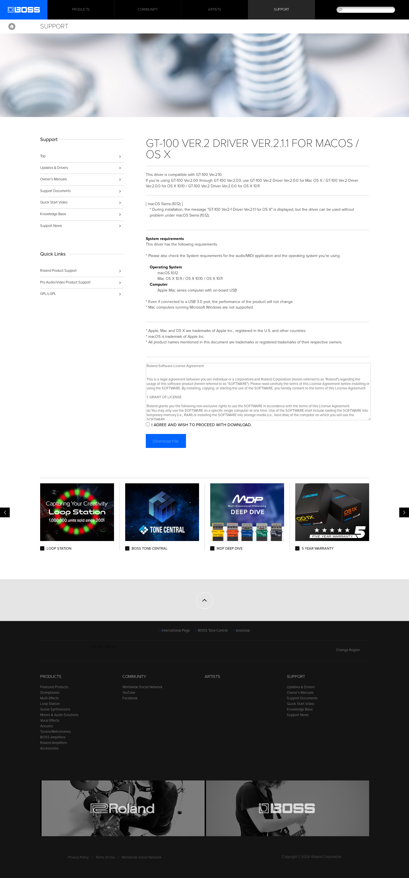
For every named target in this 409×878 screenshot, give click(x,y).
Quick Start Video (53, 202)
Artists (214, 10)
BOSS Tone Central (213, 630)
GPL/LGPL (48, 294)
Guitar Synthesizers (55, 709)
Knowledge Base (53, 214)
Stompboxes (49, 692)
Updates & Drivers (54, 168)
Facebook (130, 698)
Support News (51, 226)
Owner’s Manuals (53, 179)
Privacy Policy (78, 857)
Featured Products (54, 687)
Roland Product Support (58, 270)
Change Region (352, 650)
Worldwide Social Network (142, 687)
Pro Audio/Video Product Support (65, 282)
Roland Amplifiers (53, 743)
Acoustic (46, 726)
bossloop (243, 630)
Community (147, 10)
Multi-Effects (49, 698)
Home (12, 26)
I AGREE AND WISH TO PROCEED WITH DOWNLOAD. (202, 424)
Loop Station (50, 704)
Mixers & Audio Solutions (59, 715)
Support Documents (55, 191)
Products (50, 676)
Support (281, 10)
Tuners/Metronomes (55, 731)
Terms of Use (105, 857)
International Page (176, 630)
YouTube (128, 692)
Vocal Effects (49, 720)
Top (42, 156)
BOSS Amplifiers (53, 737)
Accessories (49, 748)
